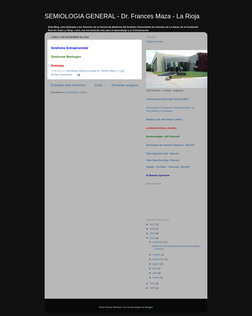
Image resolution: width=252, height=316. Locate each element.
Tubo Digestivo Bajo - (158, 160)
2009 (153, 288)
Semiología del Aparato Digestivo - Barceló (170, 145)
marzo (156, 277)
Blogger (149, 307)
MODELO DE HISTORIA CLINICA (164, 119)
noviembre (158, 242)
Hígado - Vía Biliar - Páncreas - (163, 167)
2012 (153, 283)
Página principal (154, 41)
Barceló (175, 160)
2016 (153, 228)
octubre (157, 254)
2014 (153, 238)
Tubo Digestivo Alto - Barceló (162, 153)
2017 (153, 224)
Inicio (98, 85)
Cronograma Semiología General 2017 (167, 99)
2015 (153, 233)
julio (155, 268)
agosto (156, 264)
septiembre (159, 259)
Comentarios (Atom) (76, 92)
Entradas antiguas (125, 85)
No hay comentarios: (62, 74)
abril (155, 273)
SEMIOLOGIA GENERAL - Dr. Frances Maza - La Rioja (122, 16)
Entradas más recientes (68, 85)
